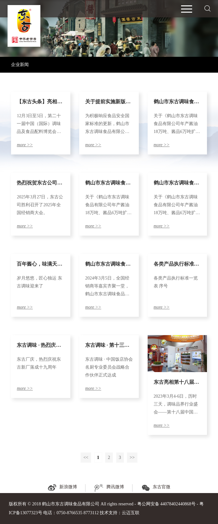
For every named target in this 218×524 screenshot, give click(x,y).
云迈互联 (130, 512)
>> (132, 457)
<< (85, 457)
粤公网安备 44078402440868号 (166, 504)
